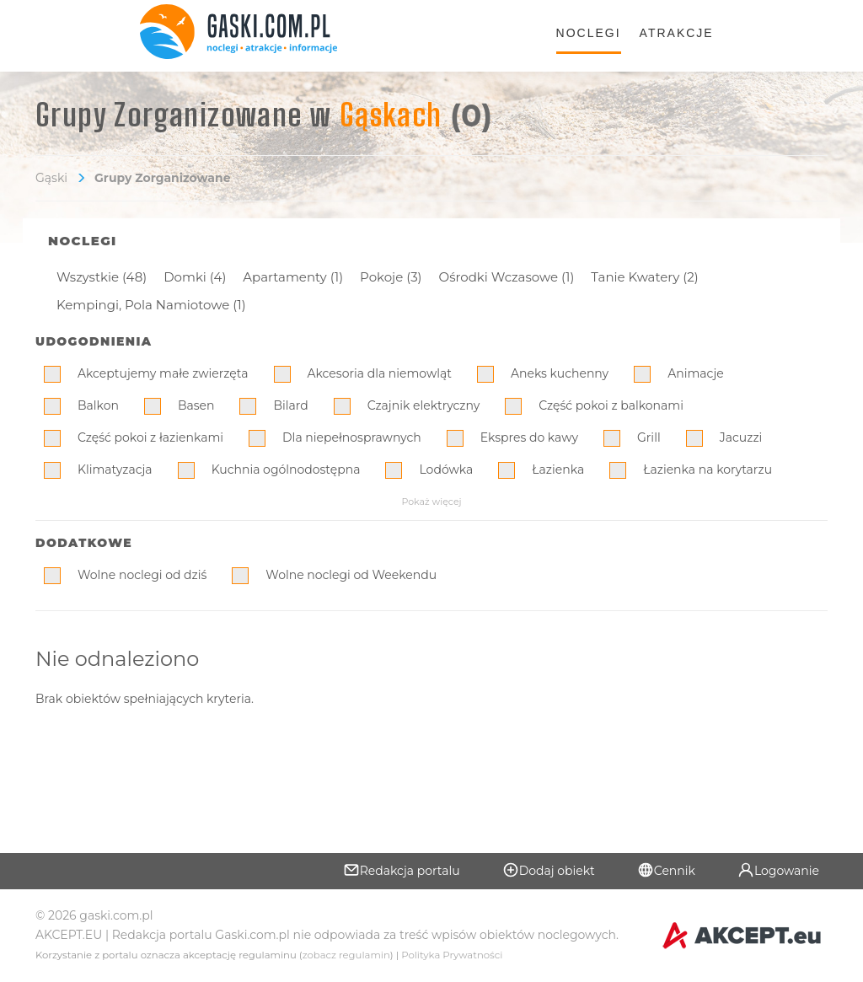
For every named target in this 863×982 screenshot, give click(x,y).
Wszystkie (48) (101, 277)
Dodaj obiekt (548, 869)
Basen (196, 405)
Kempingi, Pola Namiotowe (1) (151, 305)
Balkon (98, 405)
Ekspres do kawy (529, 437)
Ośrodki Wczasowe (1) (507, 277)
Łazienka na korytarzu (707, 469)
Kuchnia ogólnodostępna (286, 469)
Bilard (290, 405)
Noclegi (588, 33)
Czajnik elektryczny (423, 405)
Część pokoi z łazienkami (150, 437)
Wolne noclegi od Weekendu (351, 574)
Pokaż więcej (431, 501)
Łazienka (558, 469)
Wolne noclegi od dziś (142, 574)
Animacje (695, 373)
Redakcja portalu (401, 869)
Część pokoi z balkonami (611, 405)
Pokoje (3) (390, 277)
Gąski (51, 177)
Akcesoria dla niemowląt (380, 373)
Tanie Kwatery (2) (644, 277)
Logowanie (778, 869)
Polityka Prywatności (451, 955)
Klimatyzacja (115, 469)
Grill (649, 437)
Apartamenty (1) (293, 277)
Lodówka (446, 469)
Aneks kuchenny (559, 373)
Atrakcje (677, 33)
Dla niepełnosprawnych (351, 437)
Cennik (666, 869)
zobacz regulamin (346, 955)
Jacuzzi (741, 437)
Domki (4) (194, 277)
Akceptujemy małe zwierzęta (163, 373)
